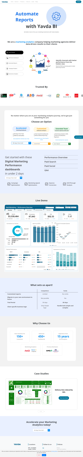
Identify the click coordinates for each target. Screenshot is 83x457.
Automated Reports (11, 63)
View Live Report (78, 137)
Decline (39, 455)
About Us (28, 1)
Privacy (58, 447)
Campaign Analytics (11, 69)
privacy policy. (54, 451)
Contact (78, 1)
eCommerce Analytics (12, 74)
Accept (44, 455)
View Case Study (64, 398)
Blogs (36, 1)
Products (22, 1)
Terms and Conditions (61, 449)
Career (32, 1)
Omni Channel (10, 52)
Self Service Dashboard (12, 58)
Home (12, 1)
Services (16, 1)
